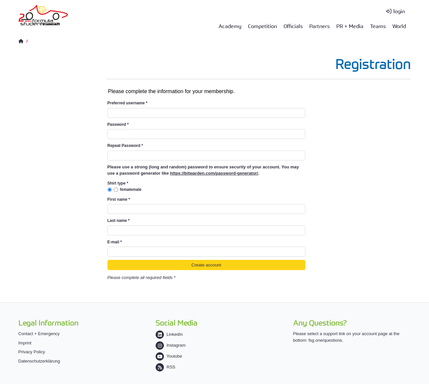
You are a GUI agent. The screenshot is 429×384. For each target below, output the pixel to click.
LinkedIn (169, 334)
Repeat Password (125, 145)
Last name (118, 220)
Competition (262, 25)
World (399, 25)
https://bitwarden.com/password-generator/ (214, 173)
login (399, 11)
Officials (293, 25)
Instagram (171, 345)
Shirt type (117, 183)
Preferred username (127, 103)
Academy (230, 25)
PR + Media (349, 25)
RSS (165, 367)
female (126, 189)
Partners (319, 25)
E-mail (114, 242)
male (137, 189)
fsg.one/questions (325, 340)
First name (118, 199)
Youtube (169, 356)
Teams (378, 25)
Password (118, 124)
